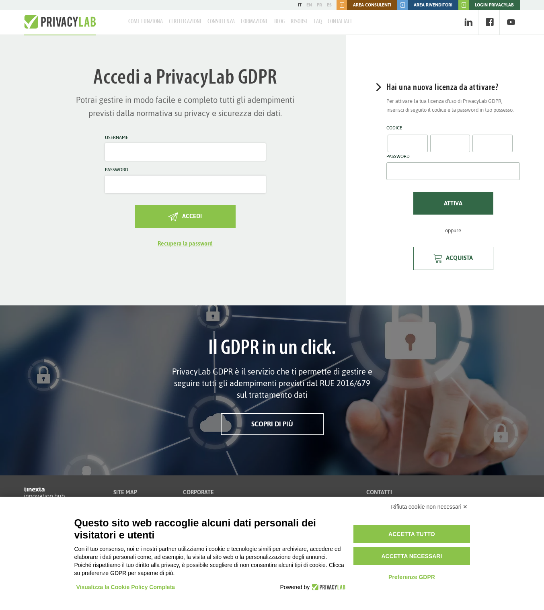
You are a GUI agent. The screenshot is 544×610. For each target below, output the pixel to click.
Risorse (299, 21)
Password (116, 170)
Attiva (453, 203)
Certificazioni (185, 21)
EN (309, 4)
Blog (279, 21)
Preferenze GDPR (411, 577)
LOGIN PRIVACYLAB (486, 5)
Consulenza (221, 21)
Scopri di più (272, 424)
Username (116, 137)
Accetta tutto (411, 534)
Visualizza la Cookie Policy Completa (125, 587)
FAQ (318, 21)
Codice (394, 128)
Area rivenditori (424, 5)
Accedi (185, 216)
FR (319, 4)
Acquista (453, 258)
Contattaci (340, 21)
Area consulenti (364, 5)
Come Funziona (145, 21)
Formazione (254, 21)
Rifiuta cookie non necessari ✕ (429, 507)
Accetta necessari (411, 556)
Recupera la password (185, 243)
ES (329, 4)
